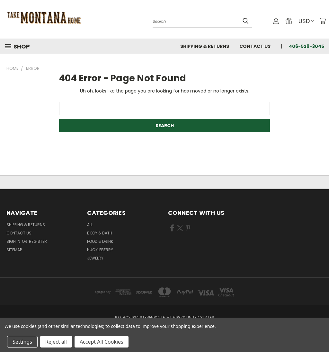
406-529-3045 (306, 46)
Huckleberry (100, 249)
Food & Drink (100, 241)
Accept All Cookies (101, 341)
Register (38, 241)
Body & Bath (99, 233)
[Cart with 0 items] (322, 21)
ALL (90, 224)
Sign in (13, 241)
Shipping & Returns (204, 46)
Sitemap (14, 249)
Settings (22, 341)
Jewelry (95, 258)
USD (306, 21)
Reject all (56, 341)
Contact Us (255, 46)
